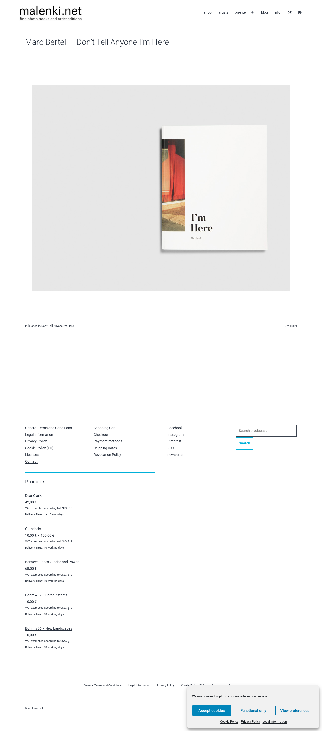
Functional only (253, 710)
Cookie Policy (229, 721)
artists (223, 12)
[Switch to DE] (289, 12)
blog (264, 12)
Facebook (175, 428)
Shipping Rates (105, 448)
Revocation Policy (107, 455)
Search (244, 443)
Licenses (32, 455)
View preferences (294, 710)
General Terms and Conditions (48, 428)
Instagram (175, 435)
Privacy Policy (250, 721)
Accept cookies (211, 710)
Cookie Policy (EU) (39, 448)
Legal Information (275, 721)
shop (208, 12)
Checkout (101, 435)
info (277, 12)
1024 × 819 (290, 326)
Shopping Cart (105, 428)
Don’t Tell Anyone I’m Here (57, 326)
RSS (170, 448)
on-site (240, 12)
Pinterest (174, 441)
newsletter (175, 455)
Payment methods (108, 441)
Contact (31, 461)
